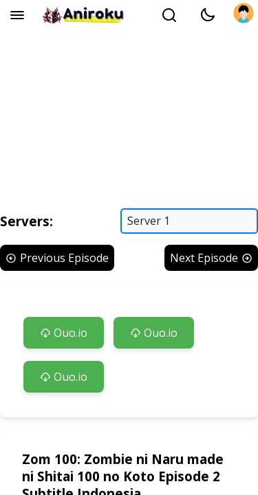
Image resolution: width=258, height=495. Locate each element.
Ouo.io (63, 332)
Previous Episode (57, 257)
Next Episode (211, 257)
